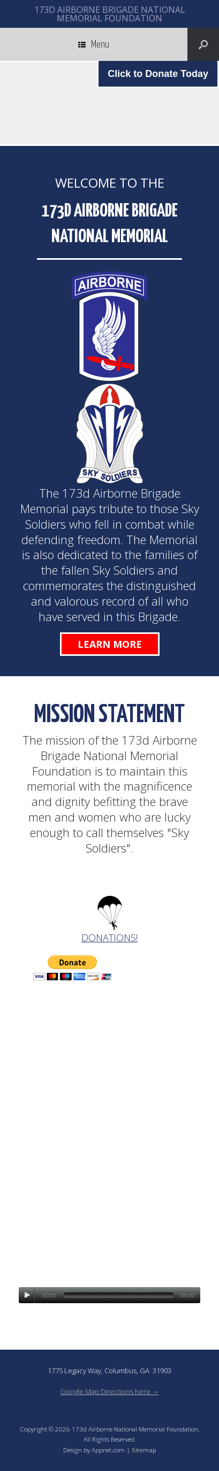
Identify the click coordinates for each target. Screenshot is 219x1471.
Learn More (110, 644)
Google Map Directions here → (110, 1391)
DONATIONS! (109, 937)
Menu (93, 44)
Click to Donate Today (158, 73)
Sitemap (144, 1450)
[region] (109, 103)
